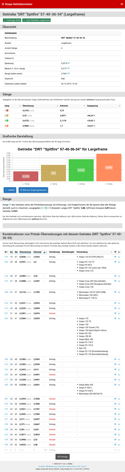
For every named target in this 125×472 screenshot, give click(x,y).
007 (6, 399)
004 (6, 292)
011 (6, 419)
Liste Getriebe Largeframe (36, 20)
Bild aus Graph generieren (33, 190)
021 (6, 313)
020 (6, 375)
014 (6, 303)
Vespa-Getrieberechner (17, 4)
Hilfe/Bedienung (51, 466)
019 (6, 257)
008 (6, 429)
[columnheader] (13, 106)
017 (6, 414)
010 (6, 434)
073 (6, 409)
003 (6, 318)
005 (6, 385)
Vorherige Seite (12, 20)
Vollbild (9, 190)
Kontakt (41, 466)
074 (6, 440)
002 (6, 262)
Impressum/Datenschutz (67, 466)
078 (6, 424)
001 (6, 450)
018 (6, 276)
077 (6, 380)
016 (6, 369)
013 (6, 308)
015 (6, 364)
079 (6, 404)
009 (6, 445)
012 (6, 281)
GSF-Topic (81, 466)
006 (6, 359)
